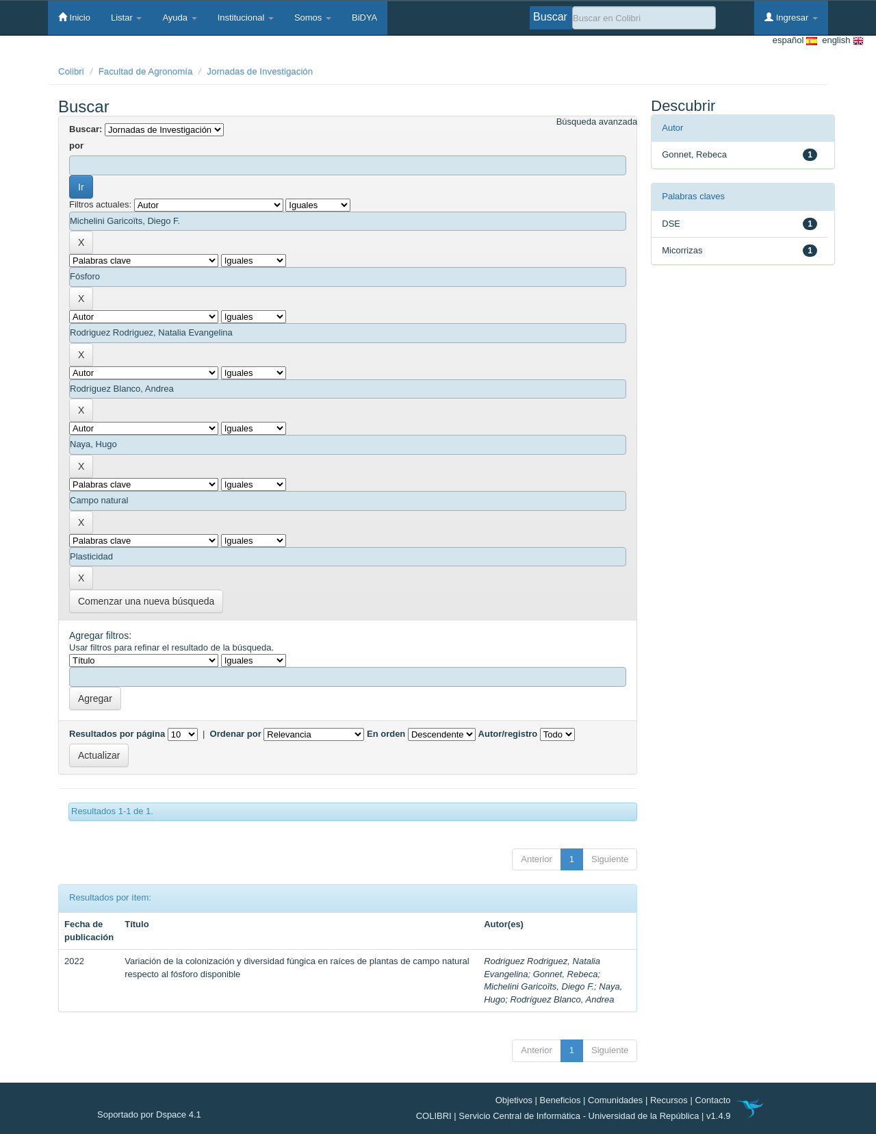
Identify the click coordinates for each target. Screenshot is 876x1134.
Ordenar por (235, 734)
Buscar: (85, 129)
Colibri (71, 71)
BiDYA (364, 17)
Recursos (669, 1100)
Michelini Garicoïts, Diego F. (539, 986)
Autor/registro (508, 734)
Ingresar (791, 17)
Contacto (712, 1100)
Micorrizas (682, 250)
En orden (386, 734)
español (795, 41)
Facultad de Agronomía (146, 71)
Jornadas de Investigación (260, 71)
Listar (126, 17)
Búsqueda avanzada (597, 121)
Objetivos (513, 1100)
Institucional (246, 17)
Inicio (74, 17)
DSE (671, 223)
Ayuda (179, 17)
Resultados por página (117, 734)
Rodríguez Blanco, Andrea (562, 999)
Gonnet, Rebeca (565, 974)
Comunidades (615, 1100)
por (76, 145)
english (840, 41)
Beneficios (560, 1100)
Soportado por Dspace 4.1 (149, 1114)
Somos (312, 17)
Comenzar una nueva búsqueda (146, 601)
